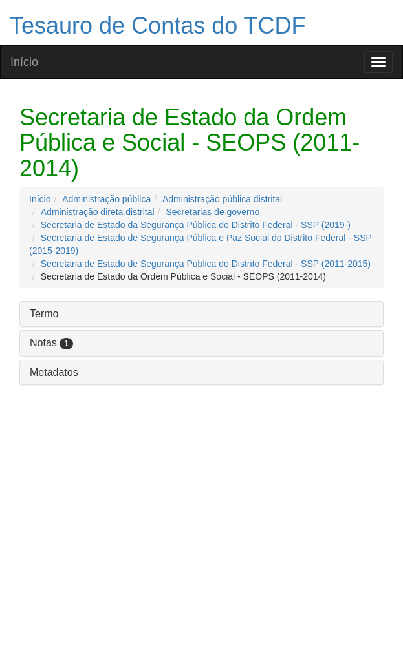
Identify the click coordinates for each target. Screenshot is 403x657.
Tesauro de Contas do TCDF (158, 25)
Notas (51, 342)
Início (24, 62)
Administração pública (106, 199)
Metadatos (54, 372)
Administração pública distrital (222, 199)
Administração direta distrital (98, 212)
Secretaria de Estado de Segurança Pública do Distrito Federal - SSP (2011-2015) (206, 263)
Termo (44, 313)
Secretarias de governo (212, 212)
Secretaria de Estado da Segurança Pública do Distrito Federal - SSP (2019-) (196, 225)
